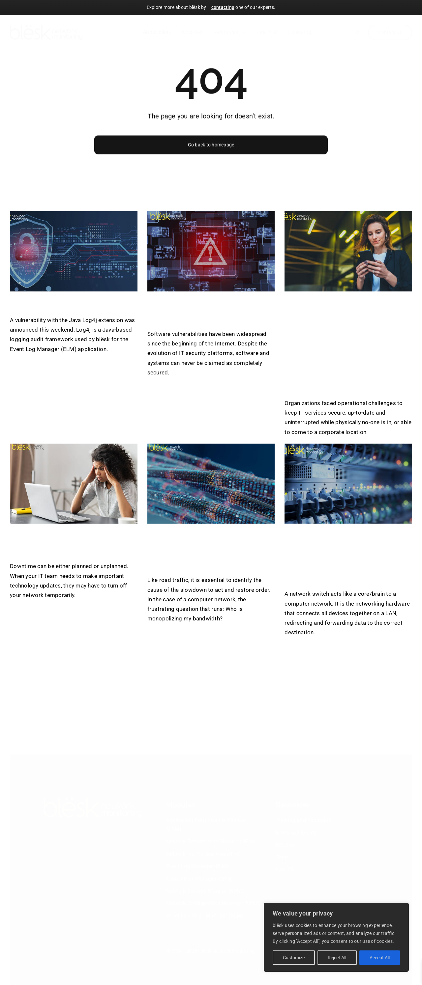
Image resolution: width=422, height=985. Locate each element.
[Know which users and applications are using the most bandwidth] (211, 484)
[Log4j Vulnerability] (73, 251)
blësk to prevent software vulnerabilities (207, 310)
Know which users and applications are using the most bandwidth (205, 549)
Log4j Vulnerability (58, 303)
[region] (336, 937)
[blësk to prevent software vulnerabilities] (211, 251)
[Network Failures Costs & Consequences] (73, 484)
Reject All (337, 957)
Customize (294, 957)
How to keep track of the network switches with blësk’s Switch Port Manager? (348, 556)
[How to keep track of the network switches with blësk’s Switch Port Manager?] (348, 484)
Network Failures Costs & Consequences (69, 542)
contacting (223, 7)
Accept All (380, 957)
